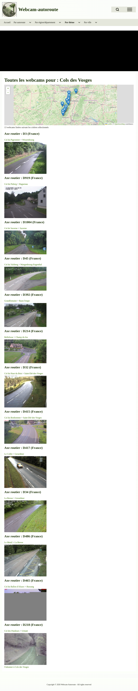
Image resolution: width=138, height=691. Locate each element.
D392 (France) (33, 294)
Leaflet (108, 124)
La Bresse (8, 498)
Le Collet (8, 454)
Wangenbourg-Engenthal (31, 264)
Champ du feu (22, 337)
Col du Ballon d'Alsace (14, 586)
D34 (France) (32, 492)
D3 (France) (31, 133)
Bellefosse (8, 337)
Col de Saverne (11, 228)
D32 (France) (32, 367)
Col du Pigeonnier (12, 140)
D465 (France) (33, 580)
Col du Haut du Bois (13, 373)
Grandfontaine (10, 301)
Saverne (23, 228)
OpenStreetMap (120, 124)
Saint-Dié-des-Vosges (33, 373)
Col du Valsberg (11, 264)
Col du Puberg (10, 184)
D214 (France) (33, 331)
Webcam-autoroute (38, 9)
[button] (76, 91)
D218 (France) (33, 624)
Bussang (30, 586)
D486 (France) (33, 536)
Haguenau (23, 184)
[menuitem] (7, 22)
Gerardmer (19, 454)
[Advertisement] (69, 51)
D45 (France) (32, 258)
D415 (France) (33, 411)
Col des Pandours (11, 631)
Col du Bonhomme (12, 418)
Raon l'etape (24, 301)
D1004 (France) (33, 222)
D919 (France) (33, 178)
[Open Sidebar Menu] (129, 9)
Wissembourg (28, 140)
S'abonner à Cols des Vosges (16, 667)
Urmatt (25, 631)
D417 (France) (33, 448)
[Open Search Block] (117, 9)
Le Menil (8, 542)
